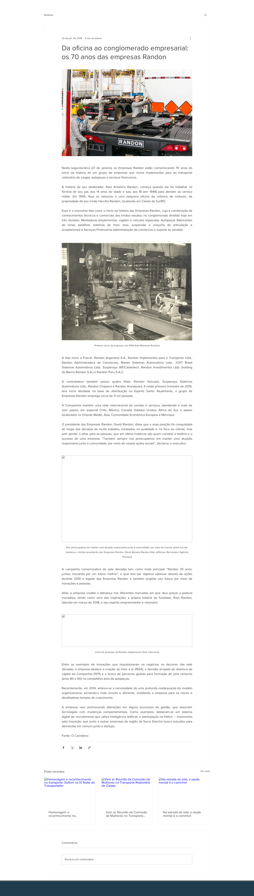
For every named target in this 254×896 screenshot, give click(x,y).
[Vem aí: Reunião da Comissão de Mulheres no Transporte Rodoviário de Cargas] (127, 792)
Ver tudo (205, 771)
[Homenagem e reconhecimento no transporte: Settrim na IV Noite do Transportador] (69, 792)
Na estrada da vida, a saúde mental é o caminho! (182, 814)
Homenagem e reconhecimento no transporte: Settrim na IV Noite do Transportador (69, 814)
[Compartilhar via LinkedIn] (80, 747)
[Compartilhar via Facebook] (63, 747)
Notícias (48, 14)
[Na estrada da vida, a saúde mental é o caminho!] (184, 792)
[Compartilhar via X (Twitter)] (72, 747)
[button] (205, 14)
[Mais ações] (190, 38)
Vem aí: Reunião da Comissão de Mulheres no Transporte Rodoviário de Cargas (126, 814)
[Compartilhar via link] (89, 747)
